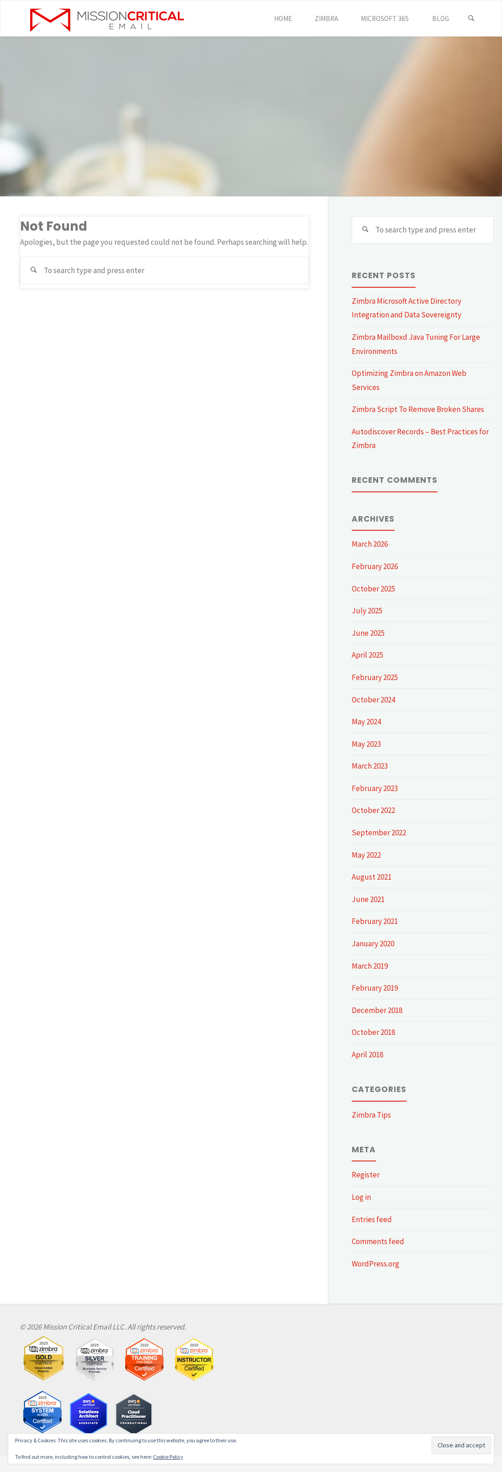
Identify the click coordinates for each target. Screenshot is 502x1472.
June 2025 (368, 633)
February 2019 (375, 988)
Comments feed (378, 1241)
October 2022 (373, 810)
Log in (361, 1197)
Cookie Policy (168, 1456)
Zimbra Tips (371, 1115)
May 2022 (366, 855)
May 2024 (366, 722)
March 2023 (370, 766)
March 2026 (370, 544)
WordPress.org (375, 1264)
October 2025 (373, 589)
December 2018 (377, 1010)
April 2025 (367, 655)
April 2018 (367, 1055)
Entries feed (372, 1219)
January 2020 (373, 944)
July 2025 (367, 611)
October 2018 (373, 1032)
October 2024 (373, 700)
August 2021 (371, 877)
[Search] (471, 18)
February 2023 (375, 788)
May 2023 (366, 744)
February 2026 (375, 566)
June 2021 (368, 899)
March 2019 (370, 966)
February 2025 (375, 677)
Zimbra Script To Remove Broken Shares (418, 409)
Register (366, 1175)
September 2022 (379, 833)
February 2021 (375, 921)
